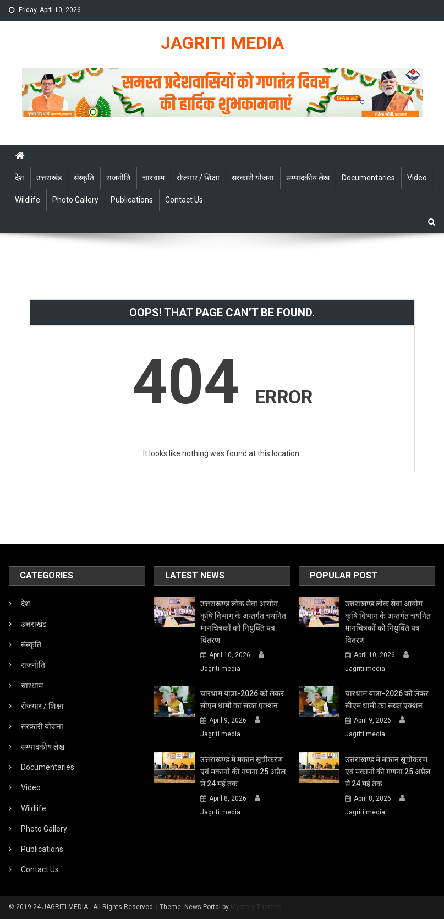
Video (417, 177)
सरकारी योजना (253, 177)
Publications (132, 199)
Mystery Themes (256, 907)
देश (19, 177)
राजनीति (118, 177)
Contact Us (184, 199)
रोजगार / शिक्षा (198, 177)
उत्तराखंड (49, 177)
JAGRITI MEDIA (222, 42)
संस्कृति (84, 177)
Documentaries (368, 177)
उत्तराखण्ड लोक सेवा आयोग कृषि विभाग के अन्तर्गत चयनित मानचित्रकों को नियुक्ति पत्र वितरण (243, 621)
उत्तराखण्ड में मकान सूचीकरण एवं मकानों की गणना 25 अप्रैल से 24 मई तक (243, 771)
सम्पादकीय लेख (308, 177)
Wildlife (27, 199)
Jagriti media (220, 668)
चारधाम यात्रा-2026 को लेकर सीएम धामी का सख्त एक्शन (242, 699)
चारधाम (153, 177)
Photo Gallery (75, 199)
